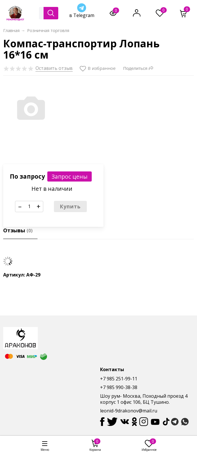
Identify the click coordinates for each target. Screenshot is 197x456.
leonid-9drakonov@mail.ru (128, 411)
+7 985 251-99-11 (118, 378)
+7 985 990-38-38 (118, 387)
